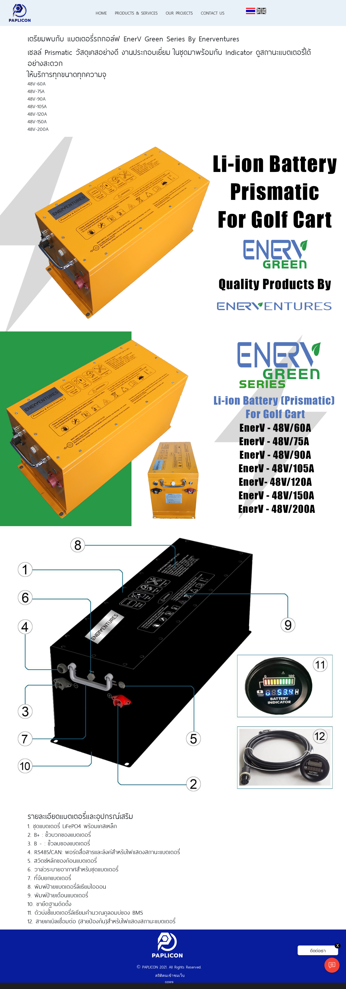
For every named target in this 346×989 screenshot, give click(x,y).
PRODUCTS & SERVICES (136, 12)
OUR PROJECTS (179, 12)
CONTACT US (212, 12)
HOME (101, 12)
